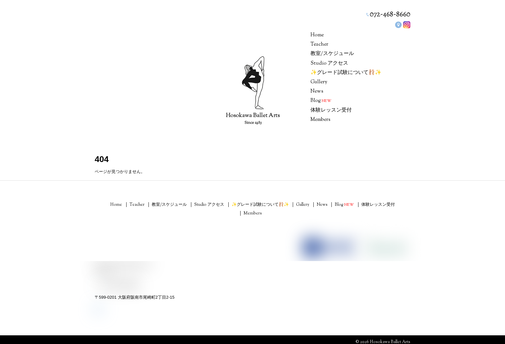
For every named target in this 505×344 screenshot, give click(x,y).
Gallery (318, 82)
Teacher (319, 44)
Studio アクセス (329, 63)
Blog (320, 100)
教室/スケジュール (332, 54)
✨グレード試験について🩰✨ (345, 73)
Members (320, 119)
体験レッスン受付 (331, 110)
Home (317, 35)
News (316, 91)
